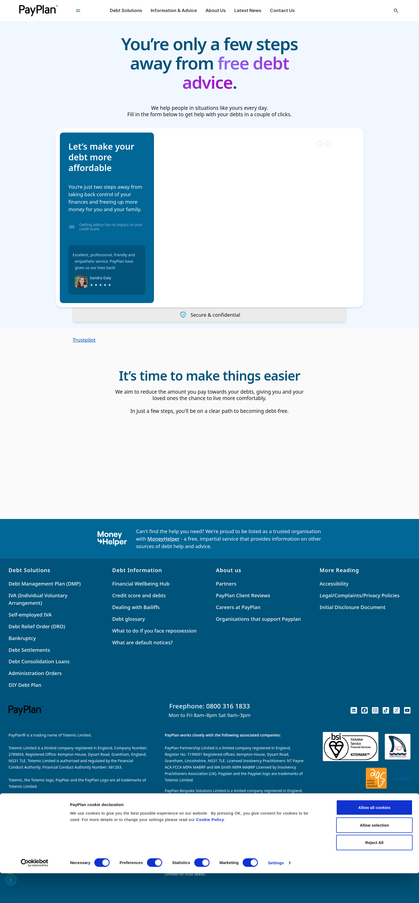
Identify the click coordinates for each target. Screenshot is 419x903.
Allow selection (374, 854)
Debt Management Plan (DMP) (45, 583)
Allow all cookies (374, 837)
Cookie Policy (210, 849)
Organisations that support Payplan (258, 618)
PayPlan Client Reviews (243, 595)
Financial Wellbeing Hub (140, 583)
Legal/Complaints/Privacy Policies (359, 595)
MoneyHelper (164, 538)
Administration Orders (35, 673)
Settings (276, 892)
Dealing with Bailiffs (136, 607)
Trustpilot (84, 339)
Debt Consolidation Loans (39, 661)
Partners (226, 583)
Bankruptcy (22, 638)
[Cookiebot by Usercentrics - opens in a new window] (34, 893)
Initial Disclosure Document (352, 607)
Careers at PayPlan (238, 607)
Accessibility (334, 583)
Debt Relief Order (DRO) (37, 626)
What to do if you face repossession (154, 630)
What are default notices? (142, 642)
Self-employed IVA (30, 614)
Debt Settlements (29, 649)
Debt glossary (128, 618)
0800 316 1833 (228, 706)
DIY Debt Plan (25, 685)
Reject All (374, 872)
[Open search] (396, 11)
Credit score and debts (139, 595)
